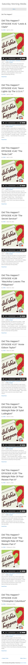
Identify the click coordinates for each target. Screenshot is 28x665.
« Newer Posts (4, 658)
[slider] (12, 58)
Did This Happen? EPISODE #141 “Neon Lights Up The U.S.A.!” (12, 88)
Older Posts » (23, 658)
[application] (14, 58)
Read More (4, 76)
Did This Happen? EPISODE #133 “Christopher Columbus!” (13, 598)
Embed (11, 62)
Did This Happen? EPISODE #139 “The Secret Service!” (11, 215)
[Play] (3, 58)
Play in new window (10, 60)
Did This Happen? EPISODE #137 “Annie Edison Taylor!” (12, 344)
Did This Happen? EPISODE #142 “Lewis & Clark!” (13, 23)
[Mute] (20, 58)
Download (18, 60)
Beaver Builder (23, 662)
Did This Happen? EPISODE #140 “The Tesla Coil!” (11, 151)
